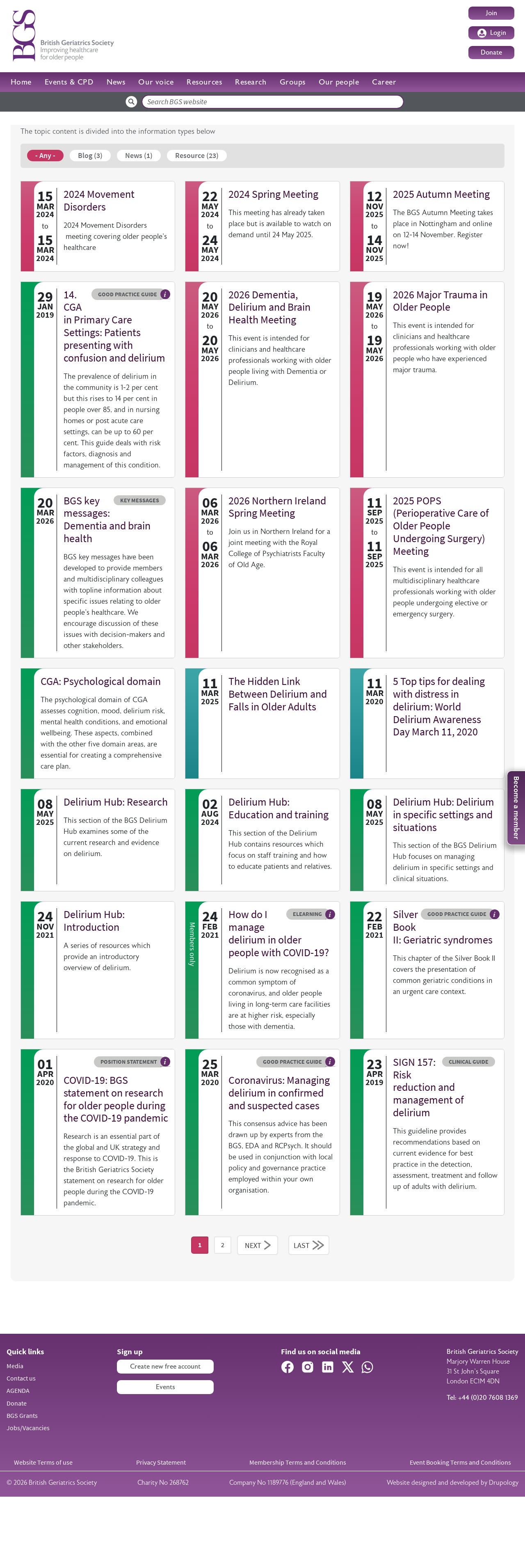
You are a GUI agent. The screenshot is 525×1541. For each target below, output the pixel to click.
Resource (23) (197, 155)
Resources (204, 82)
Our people (339, 82)
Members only (192, 968)
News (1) (139, 155)
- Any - (45, 155)
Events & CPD (69, 82)
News (116, 82)
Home (21, 82)
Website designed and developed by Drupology (452, 1527)
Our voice (155, 82)
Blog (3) (90, 155)
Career (384, 82)
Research (250, 82)
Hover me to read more (165, 294)
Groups (293, 82)
